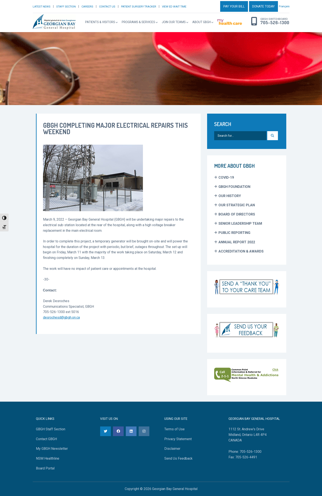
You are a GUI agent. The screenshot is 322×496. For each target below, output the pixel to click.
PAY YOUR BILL (234, 6)
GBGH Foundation (234, 187)
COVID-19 (226, 177)
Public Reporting (234, 233)
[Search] (272, 135)
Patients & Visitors (100, 22)
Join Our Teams (174, 22)
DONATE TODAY (263, 6)
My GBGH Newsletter (52, 449)
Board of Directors (236, 214)
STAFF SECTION (66, 6)
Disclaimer (172, 449)
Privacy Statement (178, 439)
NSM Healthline (47, 458)
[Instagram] (144, 431)
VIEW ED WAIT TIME (174, 6)
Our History (229, 196)
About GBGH (201, 22)
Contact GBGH (46, 439)
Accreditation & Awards (241, 251)
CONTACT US (107, 6)
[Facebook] (118, 431)
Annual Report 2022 (236, 242)
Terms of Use (174, 429)
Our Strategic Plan (236, 205)
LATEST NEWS (41, 6)
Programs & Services (138, 22)
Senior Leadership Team (240, 223)
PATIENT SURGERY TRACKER (138, 6)
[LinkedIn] (131, 431)
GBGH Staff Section (50, 429)
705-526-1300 (274, 22)
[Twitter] (105, 431)
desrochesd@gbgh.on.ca (61, 317)
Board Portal (45, 468)
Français (284, 6)
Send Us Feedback (178, 458)
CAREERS (87, 6)
